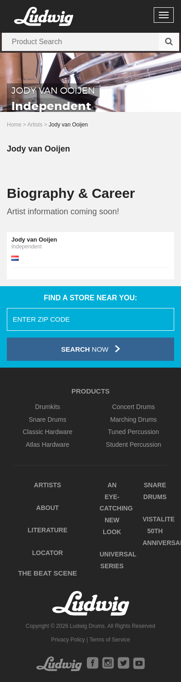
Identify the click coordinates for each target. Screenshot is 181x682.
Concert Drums (133, 406)
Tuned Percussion (133, 431)
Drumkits (47, 406)
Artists (34, 124)
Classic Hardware (48, 431)
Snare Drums (47, 419)
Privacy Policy (68, 640)
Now (90, 349)
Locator (47, 552)
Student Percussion (133, 444)
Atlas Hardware (48, 444)
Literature (48, 530)
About (47, 507)
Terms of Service (109, 640)
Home (14, 124)
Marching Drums (133, 419)
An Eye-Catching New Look (116, 508)
